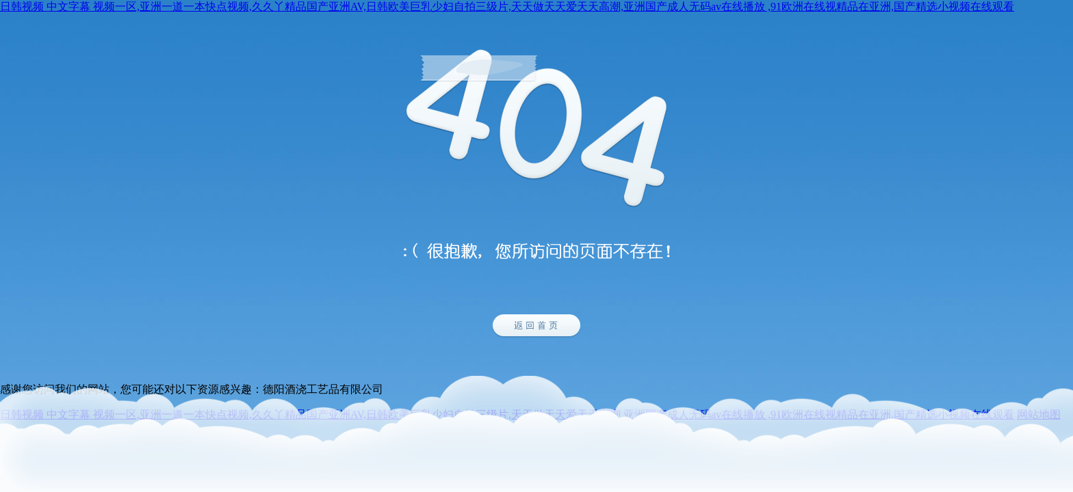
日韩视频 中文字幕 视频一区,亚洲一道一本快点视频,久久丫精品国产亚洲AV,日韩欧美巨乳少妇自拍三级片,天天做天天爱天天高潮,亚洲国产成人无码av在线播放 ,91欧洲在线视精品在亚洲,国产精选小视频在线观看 (507, 6)
